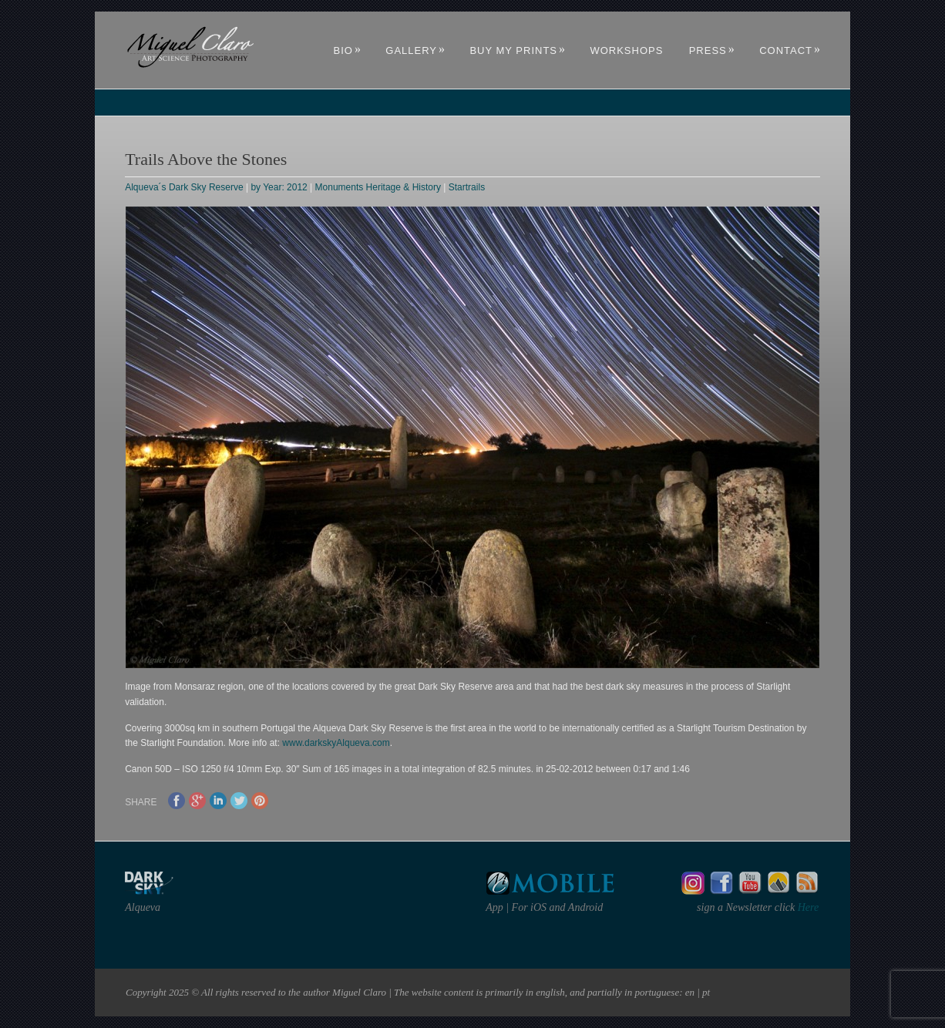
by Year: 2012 (279, 187)
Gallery (415, 50)
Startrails (467, 187)
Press (712, 50)
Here (807, 907)
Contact (790, 50)
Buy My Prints (517, 50)
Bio (348, 50)
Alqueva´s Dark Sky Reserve (184, 187)
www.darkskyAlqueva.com (335, 742)
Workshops (626, 50)
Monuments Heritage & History (378, 187)
